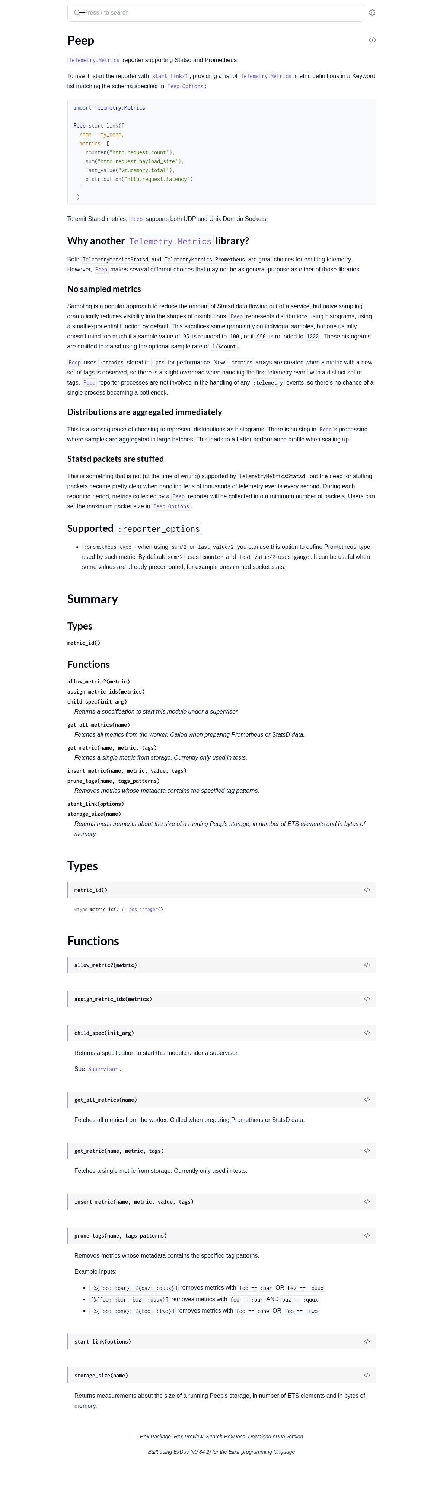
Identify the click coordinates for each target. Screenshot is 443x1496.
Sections (23, 62)
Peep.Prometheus (28, 144)
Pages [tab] (13, 35)
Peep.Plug (18, 134)
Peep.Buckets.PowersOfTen (41, 256)
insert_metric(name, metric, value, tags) (193, 801)
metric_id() (150, 673)
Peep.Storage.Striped (32, 200)
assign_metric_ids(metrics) (172, 721)
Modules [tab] (42, 35)
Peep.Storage (22, 180)
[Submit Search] (143, 13)
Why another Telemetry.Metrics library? (56, 74)
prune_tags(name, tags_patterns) (180, 811)
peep (13, 8)
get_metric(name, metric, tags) (178, 778)
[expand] (104, 50)
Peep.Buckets (23, 225)
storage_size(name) (161, 844)
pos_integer (210, 939)
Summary (24, 93)
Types (19, 102)
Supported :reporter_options (54, 81)
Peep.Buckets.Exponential (39, 246)
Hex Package (211, 1467)
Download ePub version (331, 1467)
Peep (12, 49)
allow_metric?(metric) (165, 711)
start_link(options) (162, 834)
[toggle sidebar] (102, 12)
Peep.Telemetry (25, 154)
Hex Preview (244, 1467)
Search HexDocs (281, 1467)
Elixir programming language (317, 1482)
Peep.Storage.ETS (28, 190)
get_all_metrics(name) (165, 755)
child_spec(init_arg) (164, 731)
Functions (25, 111)
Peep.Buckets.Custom (34, 235)
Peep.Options (23, 124)
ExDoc (237, 1482)
